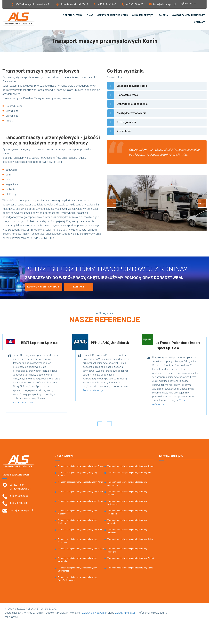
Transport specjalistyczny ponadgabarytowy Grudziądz (127, 516)
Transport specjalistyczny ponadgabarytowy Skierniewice (77, 573)
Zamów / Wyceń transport (44, 290)
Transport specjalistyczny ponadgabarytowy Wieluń (130, 562)
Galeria (163, 17)
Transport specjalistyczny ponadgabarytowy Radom (130, 470)
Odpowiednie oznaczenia (129, 109)
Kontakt (199, 24)
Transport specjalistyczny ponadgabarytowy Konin (80, 486)
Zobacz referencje (23, 405)
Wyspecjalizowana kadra (128, 89)
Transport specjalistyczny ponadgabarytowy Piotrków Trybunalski (77, 582)
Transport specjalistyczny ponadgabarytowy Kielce (80, 495)
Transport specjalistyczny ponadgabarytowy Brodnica (77, 525)
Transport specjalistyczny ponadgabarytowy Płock (80, 470)
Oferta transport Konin (112, 17)
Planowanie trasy (123, 99)
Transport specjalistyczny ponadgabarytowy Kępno (130, 571)
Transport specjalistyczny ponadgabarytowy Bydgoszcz (127, 506)
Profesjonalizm (122, 128)
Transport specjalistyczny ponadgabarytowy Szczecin (127, 525)
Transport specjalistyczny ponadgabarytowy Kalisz (130, 543)
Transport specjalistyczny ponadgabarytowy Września (127, 535)
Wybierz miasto (188, 3)
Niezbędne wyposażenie (128, 118)
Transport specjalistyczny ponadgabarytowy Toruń (80, 505)
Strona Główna (72, 17)
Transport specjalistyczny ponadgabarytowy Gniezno (77, 478)
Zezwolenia (119, 137)
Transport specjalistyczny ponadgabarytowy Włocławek (77, 516)
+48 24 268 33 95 (107, 4)
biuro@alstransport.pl (164, 4)
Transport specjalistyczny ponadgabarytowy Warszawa (77, 544)
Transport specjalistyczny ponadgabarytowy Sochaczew (127, 487)
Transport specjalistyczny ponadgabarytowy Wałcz (81, 533)
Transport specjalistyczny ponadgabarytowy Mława (81, 552)
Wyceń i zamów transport (188, 17)
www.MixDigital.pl (125, 616)
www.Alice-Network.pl (94, 616)
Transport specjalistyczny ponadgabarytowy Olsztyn (127, 497)
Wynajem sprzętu (143, 17)
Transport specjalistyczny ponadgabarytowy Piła (129, 476)
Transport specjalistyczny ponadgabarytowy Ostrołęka (127, 554)
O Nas (90, 17)
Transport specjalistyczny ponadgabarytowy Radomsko (77, 563)
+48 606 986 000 (134, 4)
